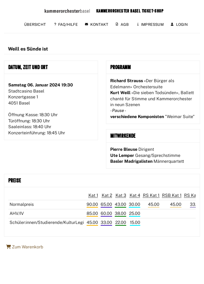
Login (179, 24)
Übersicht (35, 24)
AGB (122, 24)
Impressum (150, 24)
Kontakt (96, 24)
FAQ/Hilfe (66, 24)
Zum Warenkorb (24, 246)
